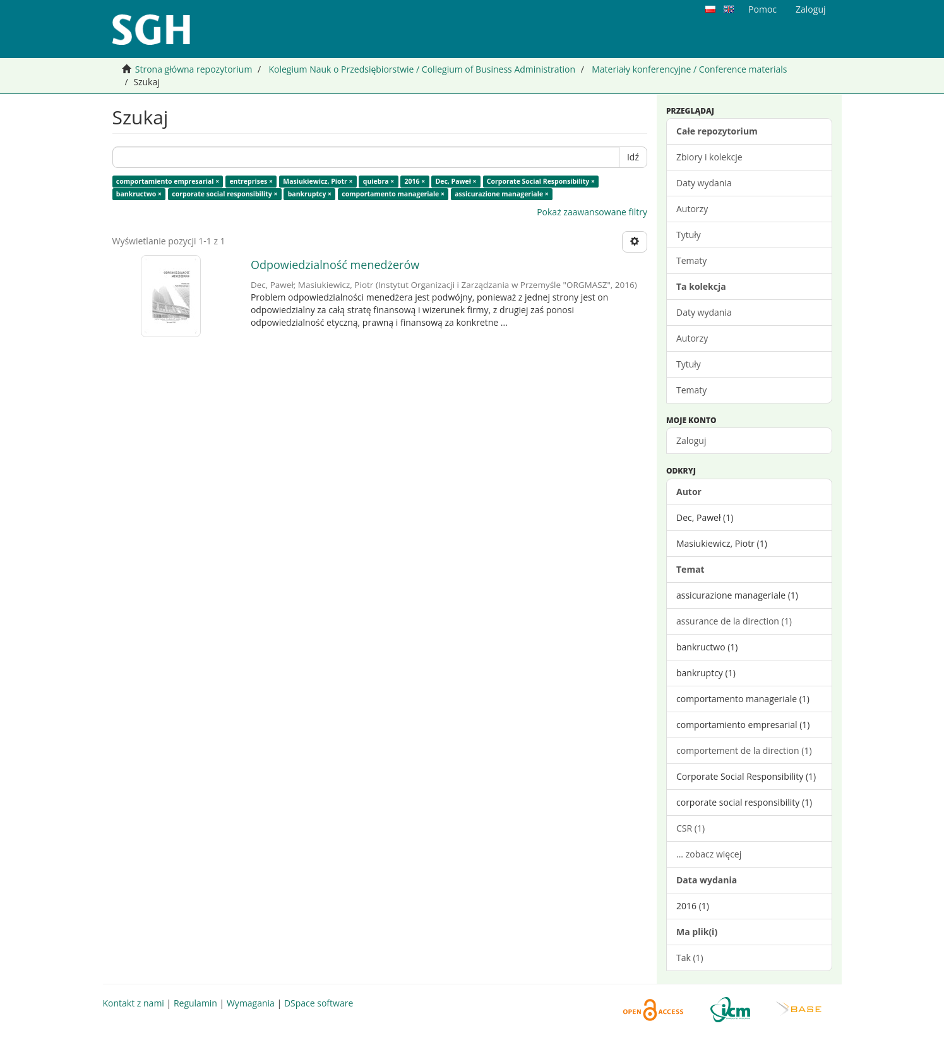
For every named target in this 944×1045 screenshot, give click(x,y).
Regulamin (195, 1003)
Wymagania (251, 1003)
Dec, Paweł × (455, 181)
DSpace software (318, 1003)
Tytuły (688, 235)
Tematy (691, 260)
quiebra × (378, 181)
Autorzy (692, 209)
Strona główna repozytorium (194, 69)
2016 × (414, 181)
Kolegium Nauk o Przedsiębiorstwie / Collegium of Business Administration (421, 69)
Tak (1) (689, 958)
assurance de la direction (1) (734, 621)
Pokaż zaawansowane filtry (592, 212)
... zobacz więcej (708, 854)
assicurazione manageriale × (502, 193)
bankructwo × (139, 193)
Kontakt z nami (133, 1003)
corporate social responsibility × (224, 193)
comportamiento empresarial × (167, 181)
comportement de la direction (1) (744, 750)
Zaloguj (691, 440)
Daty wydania (704, 183)
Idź (633, 157)
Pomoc (762, 9)
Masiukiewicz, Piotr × (317, 181)
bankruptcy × (310, 193)
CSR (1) (690, 828)
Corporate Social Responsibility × (541, 181)
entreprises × (251, 181)
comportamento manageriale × (393, 193)
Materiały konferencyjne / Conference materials (689, 69)
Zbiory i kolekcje (709, 157)
